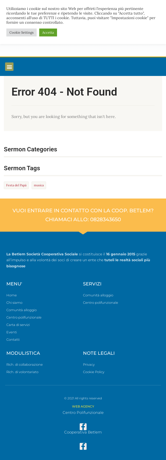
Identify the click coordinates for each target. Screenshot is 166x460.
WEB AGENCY (83, 406)
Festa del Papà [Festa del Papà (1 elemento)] (16, 185)
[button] (9, 66)
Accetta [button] (48, 32)
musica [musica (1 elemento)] (39, 185)
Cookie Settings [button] (21, 32)
